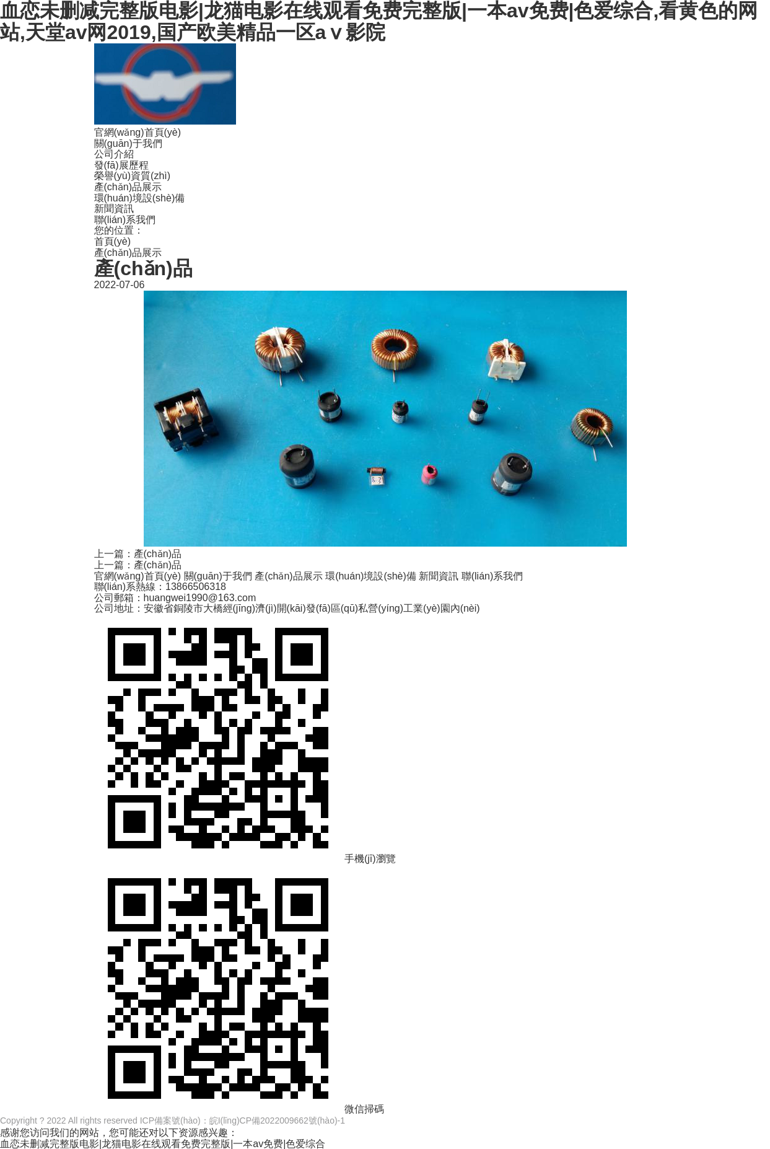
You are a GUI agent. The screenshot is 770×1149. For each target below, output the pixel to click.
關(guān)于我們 (128, 143)
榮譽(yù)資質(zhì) (132, 175)
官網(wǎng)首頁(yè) (138, 132)
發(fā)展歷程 (121, 165)
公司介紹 (114, 154)
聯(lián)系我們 (125, 219)
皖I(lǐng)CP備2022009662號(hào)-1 (277, 1120)
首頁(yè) (112, 241)
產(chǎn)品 (158, 553)
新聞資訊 (114, 208)
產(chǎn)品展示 (128, 187)
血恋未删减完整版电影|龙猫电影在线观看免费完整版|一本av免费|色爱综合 (162, 1143)
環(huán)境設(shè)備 (139, 198)
